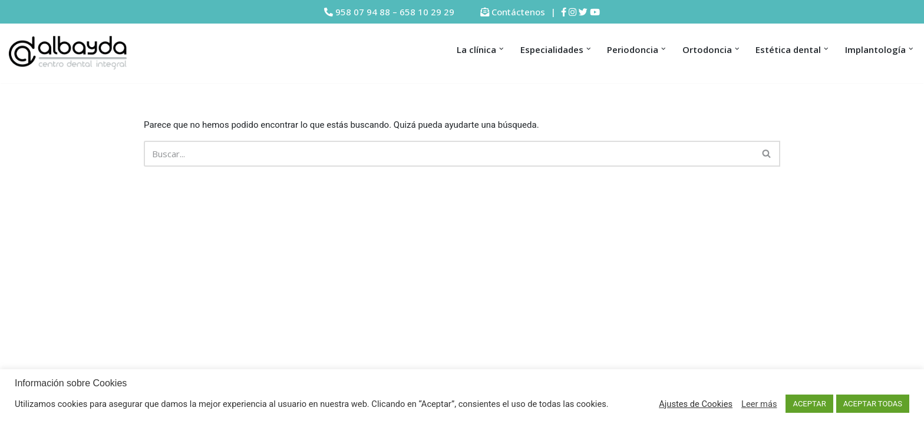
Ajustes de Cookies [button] (695, 404)
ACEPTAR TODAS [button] (872, 403)
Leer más (759, 404)
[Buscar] (449, 154)
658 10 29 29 (427, 12)
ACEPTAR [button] (809, 403)
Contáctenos (518, 12)
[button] (501, 49)
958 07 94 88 (362, 12)
